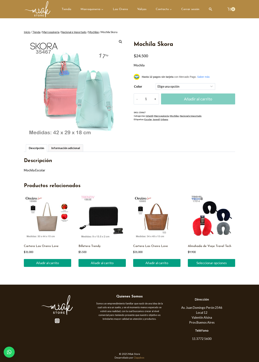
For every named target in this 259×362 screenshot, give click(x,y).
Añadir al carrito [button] (47, 263)
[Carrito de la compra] (231, 9)
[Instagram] (57, 320)
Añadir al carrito (198, 99)
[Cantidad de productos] (146, 99)
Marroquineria (161, 116)
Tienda (66, 9)
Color (138, 86)
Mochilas (174, 116)
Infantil (149, 116)
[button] (210, 9)
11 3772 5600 (201, 339)
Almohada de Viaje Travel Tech (209, 246)
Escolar (148, 119)
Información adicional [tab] (65, 148)
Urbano (164, 119)
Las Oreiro (120, 9)
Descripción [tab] (36, 148)
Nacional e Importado (191, 116)
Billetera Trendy (90, 246)
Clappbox (139, 357)
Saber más (203, 76)
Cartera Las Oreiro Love (41, 246)
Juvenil (156, 119)
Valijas (141, 9)
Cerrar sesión (190, 9)
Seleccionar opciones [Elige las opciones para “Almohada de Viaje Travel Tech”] (211, 263)
